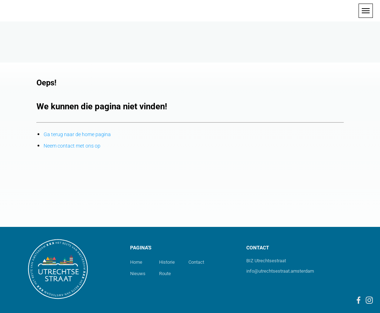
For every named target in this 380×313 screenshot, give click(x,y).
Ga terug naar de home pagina (77, 134)
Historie (167, 262)
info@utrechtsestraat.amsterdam (280, 271)
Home (136, 262)
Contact (196, 262)
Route (165, 273)
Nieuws (137, 273)
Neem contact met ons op (72, 146)
